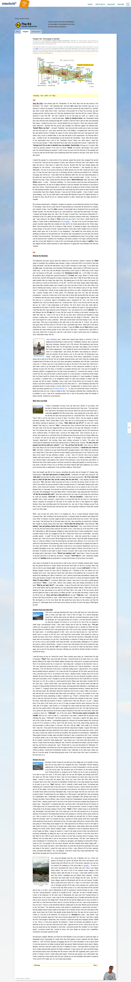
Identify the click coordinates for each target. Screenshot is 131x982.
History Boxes (36, 31)
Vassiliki (66, 221)
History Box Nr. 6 (60, 389)
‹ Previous (36, 965)
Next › (96, 965)
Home (17, 31)
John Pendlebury (51, 339)
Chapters (25, 31)
